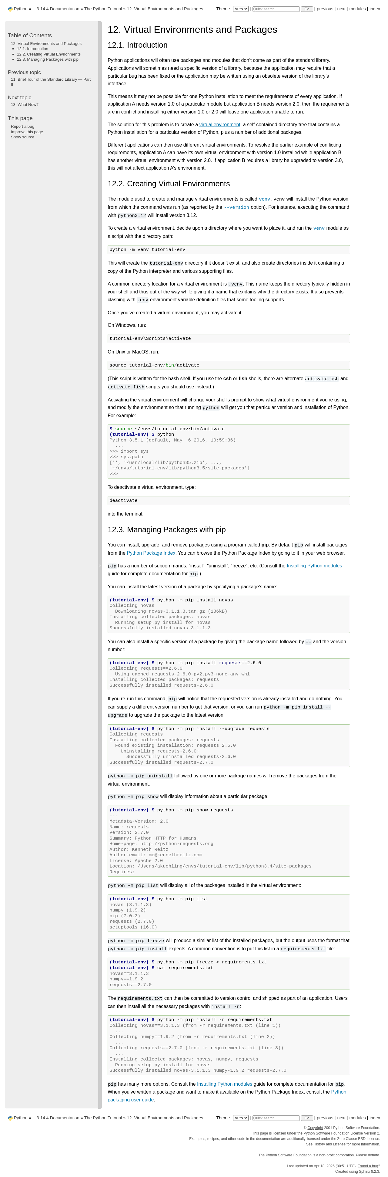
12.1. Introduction (32, 48)
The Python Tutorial (103, 8)
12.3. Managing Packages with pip (48, 59)
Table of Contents (30, 35)
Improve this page (27, 132)
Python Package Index (151, 553)
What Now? (24, 104)
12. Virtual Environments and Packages (46, 43)
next (341, 8)
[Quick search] (276, 9)
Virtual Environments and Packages (165, 8)
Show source (22, 137)
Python (21, 8)
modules (357, 8)
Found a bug (368, 1166)
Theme (232, 8)
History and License (330, 1144)
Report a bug (22, 126)
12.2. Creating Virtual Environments (49, 54)
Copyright (315, 1128)
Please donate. (368, 1155)
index (375, 8)
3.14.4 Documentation (58, 8)
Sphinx (364, 1171)
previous (325, 8)
